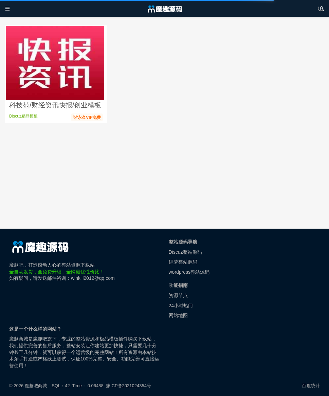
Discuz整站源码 (185, 252)
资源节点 (178, 295)
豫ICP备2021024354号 (129, 385)
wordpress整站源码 (189, 272)
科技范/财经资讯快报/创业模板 (55, 105)
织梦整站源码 (183, 262)
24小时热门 (181, 305)
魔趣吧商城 (36, 385)
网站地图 (178, 315)
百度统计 (311, 385)
